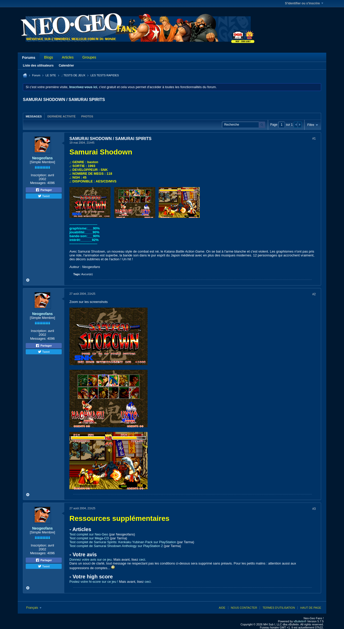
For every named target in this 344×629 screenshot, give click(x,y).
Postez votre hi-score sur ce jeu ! (93, 582)
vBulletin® (300, 621)
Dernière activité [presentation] (61, 116)
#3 (314, 509)
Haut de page (310, 607)
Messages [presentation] (34, 116)
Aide (222, 607)
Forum (36, 75)
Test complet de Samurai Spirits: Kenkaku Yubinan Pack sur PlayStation (122, 542)
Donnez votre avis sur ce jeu (90, 559)
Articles (68, 57)
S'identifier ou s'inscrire (304, 3)
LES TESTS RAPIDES (104, 75)
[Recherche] (243, 125)
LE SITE (51, 75)
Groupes (89, 57)
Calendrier (66, 65)
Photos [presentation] (87, 116)
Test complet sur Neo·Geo (88, 534)
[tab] (33, 116)
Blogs (48, 57)
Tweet (44, 196)
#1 (314, 138)
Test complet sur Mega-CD (89, 538)
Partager (43, 190)
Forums (28, 57)
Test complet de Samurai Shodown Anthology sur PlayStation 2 (116, 546)
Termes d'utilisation (278, 607)
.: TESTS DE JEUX (73, 75)
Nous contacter (244, 607)
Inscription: (39, 175)
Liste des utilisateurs (38, 65)
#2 (314, 294)
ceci (142, 559)
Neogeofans (42, 158)
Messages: (38, 183)
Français (33, 607)
